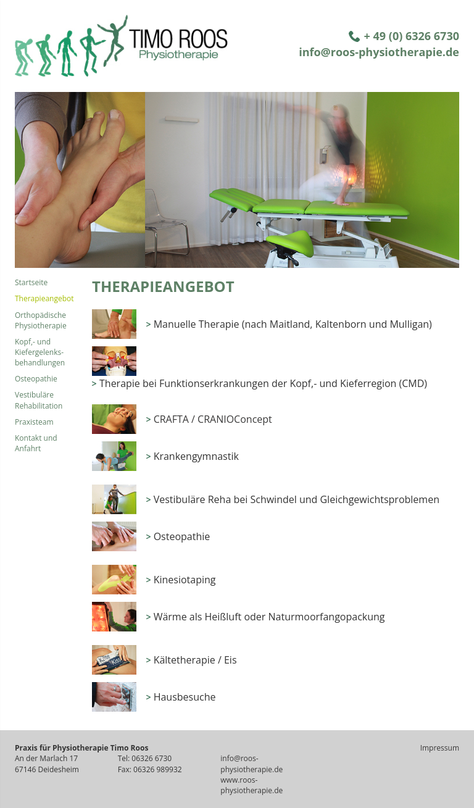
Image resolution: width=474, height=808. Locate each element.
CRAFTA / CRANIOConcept (213, 419)
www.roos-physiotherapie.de (251, 785)
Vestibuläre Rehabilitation (38, 399)
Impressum (439, 748)
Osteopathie (36, 378)
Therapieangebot (44, 298)
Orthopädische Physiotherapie (41, 320)
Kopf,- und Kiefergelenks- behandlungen (40, 352)
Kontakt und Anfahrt (36, 443)
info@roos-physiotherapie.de (379, 51)
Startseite (31, 282)
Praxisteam (34, 422)
